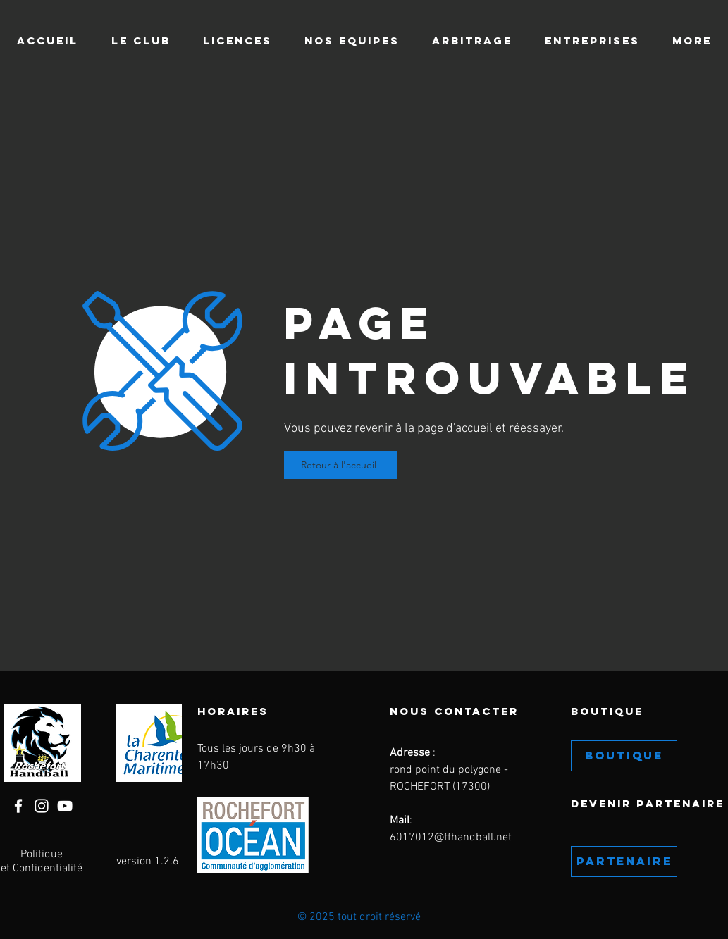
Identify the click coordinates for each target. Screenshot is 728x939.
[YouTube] (65, 806)
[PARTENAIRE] (624, 861)
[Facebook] (18, 806)
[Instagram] (41, 806)
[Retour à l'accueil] (340, 465)
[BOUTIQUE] (624, 755)
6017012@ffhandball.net (451, 838)
